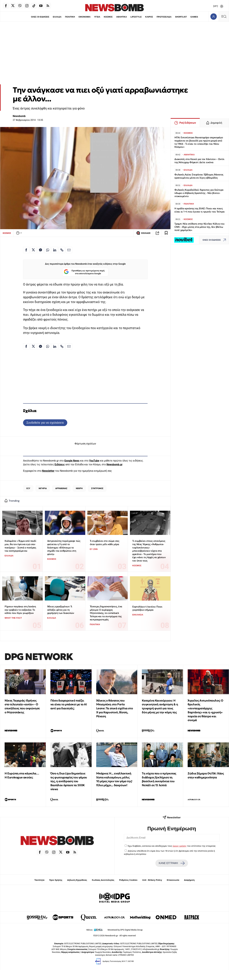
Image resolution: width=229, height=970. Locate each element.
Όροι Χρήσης (55, 880)
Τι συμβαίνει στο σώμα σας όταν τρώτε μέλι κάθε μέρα (104, 542)
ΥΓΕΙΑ (97, 17)
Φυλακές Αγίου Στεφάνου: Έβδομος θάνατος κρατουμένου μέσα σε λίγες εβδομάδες (198, 176)
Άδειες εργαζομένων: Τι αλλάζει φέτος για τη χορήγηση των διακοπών (60, 609)
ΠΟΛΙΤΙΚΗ (69, 17)
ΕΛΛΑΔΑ (56, 17)
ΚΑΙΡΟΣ (149, 17)
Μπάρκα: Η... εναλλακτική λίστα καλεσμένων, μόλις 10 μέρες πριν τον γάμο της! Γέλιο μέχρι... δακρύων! (114, 779)
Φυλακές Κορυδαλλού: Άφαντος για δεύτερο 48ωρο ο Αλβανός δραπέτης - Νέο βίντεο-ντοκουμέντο (198, 193)
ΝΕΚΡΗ (79, 488)
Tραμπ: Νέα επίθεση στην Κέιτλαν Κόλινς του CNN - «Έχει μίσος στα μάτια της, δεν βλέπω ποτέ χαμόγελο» (199, 227)
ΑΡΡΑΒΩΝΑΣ (61, 488)
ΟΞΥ (28, 488)
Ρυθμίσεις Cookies (128, 880)
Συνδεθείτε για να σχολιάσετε (45, 422)
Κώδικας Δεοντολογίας (103, 880)
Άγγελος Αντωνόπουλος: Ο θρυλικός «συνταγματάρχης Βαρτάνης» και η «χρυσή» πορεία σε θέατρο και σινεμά (205, 710)
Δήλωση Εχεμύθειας (77, 880)
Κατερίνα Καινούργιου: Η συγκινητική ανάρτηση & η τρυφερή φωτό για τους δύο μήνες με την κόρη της (160, 706)
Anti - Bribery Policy (152, 880)
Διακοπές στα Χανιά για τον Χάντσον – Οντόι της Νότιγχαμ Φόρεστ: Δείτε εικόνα (199, 161)
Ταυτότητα (39, 880)
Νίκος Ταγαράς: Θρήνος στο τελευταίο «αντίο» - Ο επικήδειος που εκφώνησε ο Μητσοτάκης (22, 706)
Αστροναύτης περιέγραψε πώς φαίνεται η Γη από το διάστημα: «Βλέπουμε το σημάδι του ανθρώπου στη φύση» (63, 547)
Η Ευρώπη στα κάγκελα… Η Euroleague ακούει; (22, 775)
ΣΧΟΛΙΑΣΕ (143, 233)
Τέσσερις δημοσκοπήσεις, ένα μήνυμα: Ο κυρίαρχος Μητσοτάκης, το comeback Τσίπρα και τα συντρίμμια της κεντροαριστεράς (106, 613)
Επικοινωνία (173, 880)
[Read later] (166, 233)
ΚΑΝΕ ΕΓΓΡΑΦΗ (171, 863)
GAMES (195, 17)
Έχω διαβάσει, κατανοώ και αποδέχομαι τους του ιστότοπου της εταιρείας (172, 846)
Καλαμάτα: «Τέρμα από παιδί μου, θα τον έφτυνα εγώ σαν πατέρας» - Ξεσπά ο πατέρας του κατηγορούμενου (20, 545)
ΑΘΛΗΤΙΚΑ (121, 17)
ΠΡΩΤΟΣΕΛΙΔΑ (164, 17)
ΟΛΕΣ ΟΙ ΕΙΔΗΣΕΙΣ (39, 17)
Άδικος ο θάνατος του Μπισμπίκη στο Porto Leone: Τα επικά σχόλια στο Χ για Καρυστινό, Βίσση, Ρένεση (114, 708)
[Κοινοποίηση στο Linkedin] (55, 250)
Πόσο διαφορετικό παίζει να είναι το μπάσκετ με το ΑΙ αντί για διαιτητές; (68, 704)
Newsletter (48, 470)
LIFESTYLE (136, 17)
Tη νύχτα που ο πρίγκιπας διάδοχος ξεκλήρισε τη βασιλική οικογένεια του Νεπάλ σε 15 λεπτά (159, 779)
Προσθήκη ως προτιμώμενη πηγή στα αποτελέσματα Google (84, 272)
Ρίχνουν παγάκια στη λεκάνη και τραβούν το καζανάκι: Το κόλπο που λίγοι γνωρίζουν (20, 609)
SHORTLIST (181, 17)
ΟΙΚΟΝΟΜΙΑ (84, 17)
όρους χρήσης (180, 846)
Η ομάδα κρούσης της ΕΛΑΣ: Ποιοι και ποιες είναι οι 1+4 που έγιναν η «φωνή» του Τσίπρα (199, 210)
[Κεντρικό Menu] (224, 16)
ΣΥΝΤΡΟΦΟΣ (97, 488)
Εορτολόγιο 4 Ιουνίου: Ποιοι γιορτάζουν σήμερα (147, 608)
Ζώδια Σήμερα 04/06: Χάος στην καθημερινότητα (206, 775)
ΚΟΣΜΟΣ (108, 17)
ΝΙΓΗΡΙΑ (43, 488)
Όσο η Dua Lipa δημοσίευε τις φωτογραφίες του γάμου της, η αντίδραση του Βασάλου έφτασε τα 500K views (68, 781)
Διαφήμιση (189, 880)
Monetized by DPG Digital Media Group (125, 930)
